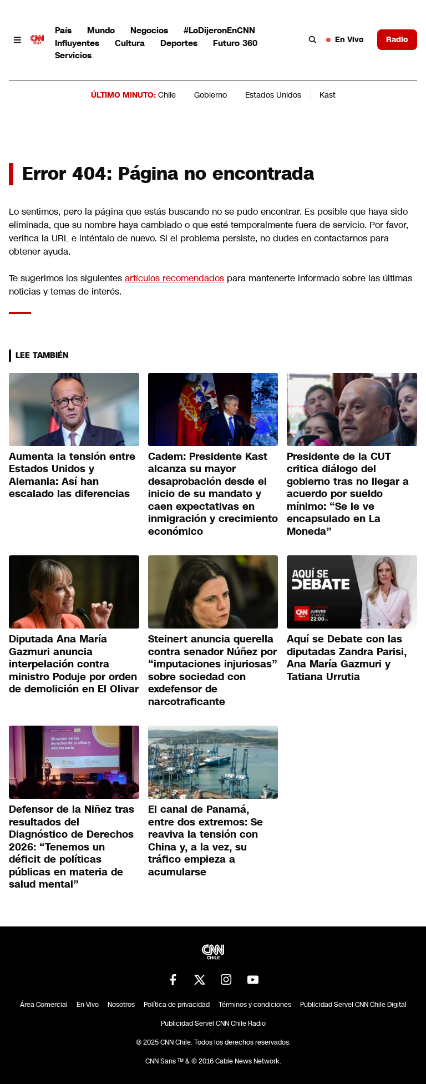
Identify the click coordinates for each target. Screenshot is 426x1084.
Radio (397, 39)
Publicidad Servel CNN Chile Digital (353, 1004)
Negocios (149, 30)
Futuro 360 (235, 43)
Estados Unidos (273, 94)
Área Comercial (44, 1004)
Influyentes (77, 43)
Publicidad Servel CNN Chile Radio (213, 1023)
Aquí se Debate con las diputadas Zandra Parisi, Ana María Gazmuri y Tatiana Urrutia (347, 658)
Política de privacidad (177, 1004)
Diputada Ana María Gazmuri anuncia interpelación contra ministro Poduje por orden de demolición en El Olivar (74, 664)
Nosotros (121, 1004)
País (63, 30)
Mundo (101, 30)
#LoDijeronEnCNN (219, 30)
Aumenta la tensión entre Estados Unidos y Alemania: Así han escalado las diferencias (72, 475)
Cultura (130, 43)
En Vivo (345, 39)
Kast (328, 94)
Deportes (178, 43)
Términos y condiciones (255, 1004)
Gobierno (210, 94)
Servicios (73, 55)
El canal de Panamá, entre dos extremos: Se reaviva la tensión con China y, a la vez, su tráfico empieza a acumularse (205, 840)
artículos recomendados (174, 278)
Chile (167, 94)
